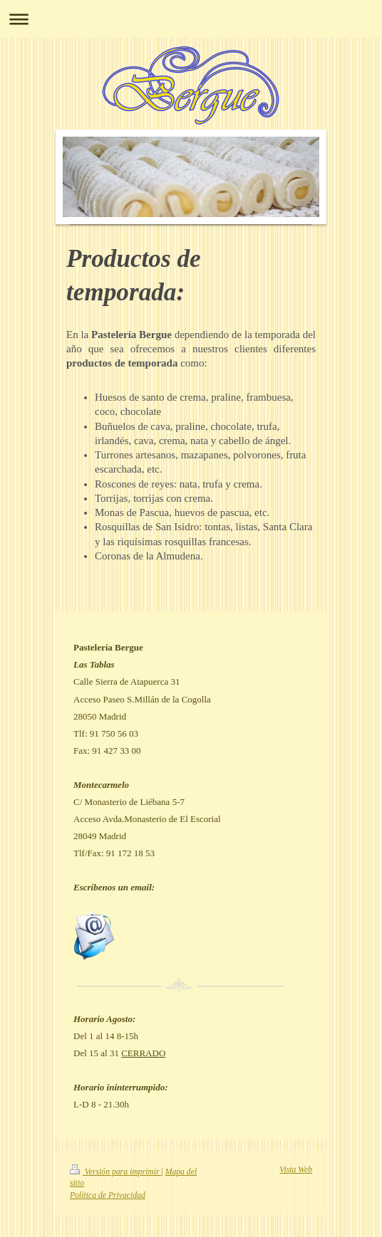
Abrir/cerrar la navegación (191, 19)
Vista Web (295, 1169)
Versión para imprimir (115, 1172)
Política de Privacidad (107, 1195)
